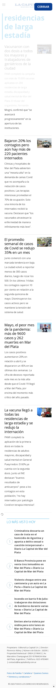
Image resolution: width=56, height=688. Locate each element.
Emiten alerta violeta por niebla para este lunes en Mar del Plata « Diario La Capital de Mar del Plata (26, 627)
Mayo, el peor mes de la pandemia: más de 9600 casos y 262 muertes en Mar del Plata (19, 335)
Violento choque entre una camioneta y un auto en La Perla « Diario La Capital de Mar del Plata (27, 585)
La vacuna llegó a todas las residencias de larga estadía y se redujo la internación (18, 421)
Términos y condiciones (19, 676)
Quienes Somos (41, 673)
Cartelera (27, 673)
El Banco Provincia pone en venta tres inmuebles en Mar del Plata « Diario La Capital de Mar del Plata (26, 566)
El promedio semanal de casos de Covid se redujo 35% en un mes (19, 246)
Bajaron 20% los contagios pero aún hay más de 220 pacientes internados (17, 149)
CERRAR (43, 7)
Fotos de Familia (14, 673)
